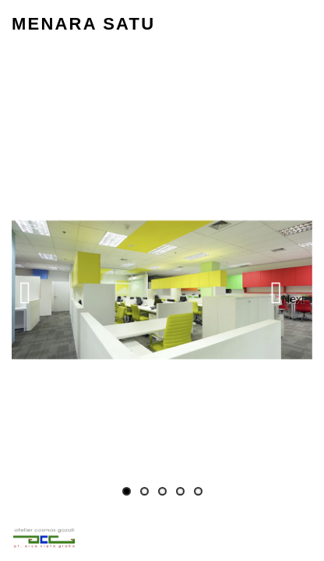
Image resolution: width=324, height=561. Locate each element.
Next (293, 299)
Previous (38, 289)
